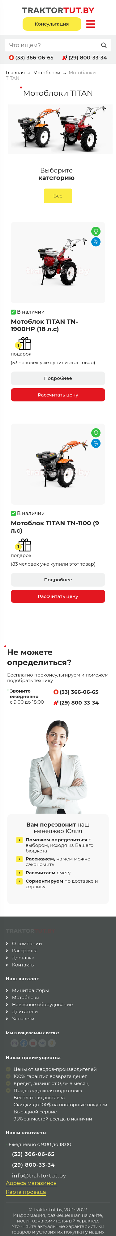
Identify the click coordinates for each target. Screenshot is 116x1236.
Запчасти (23, 1004)
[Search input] (53, 45)
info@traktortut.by (39, 1161)
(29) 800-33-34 (87, 58)
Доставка (23, 943)
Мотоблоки (46, 72)
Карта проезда (26, 1177)
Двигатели (25, 997)
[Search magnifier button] (105, 45)
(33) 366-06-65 (34, 58)
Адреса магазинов (31, 1168)
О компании (27, 929)
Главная (15, 72)
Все (58, 196)
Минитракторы (30, 976)
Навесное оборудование (42, 990)
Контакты (23, 950)
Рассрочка (25, 936)
